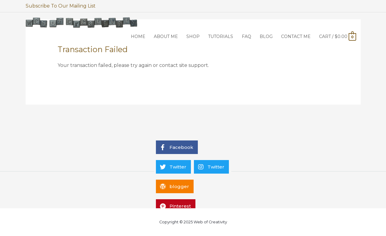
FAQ (246, 36)
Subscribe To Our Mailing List (61, 6)
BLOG (266, 36)
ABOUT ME (166, 36)
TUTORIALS (220, 36)
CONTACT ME (296, 36)
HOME (138, 36)
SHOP (193, 36)
